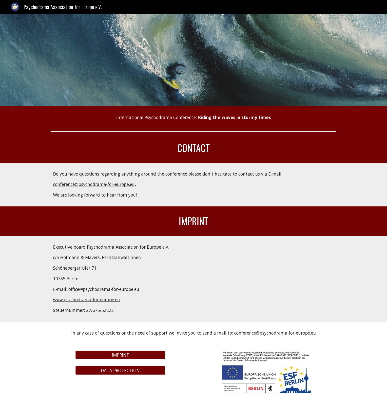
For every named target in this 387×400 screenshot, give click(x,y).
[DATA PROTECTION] (120, 370)
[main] (193, 117)
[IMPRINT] (120, 355)
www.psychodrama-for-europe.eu (86, 299)
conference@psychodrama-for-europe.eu (94, 184)
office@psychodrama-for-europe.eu (103, 289)
